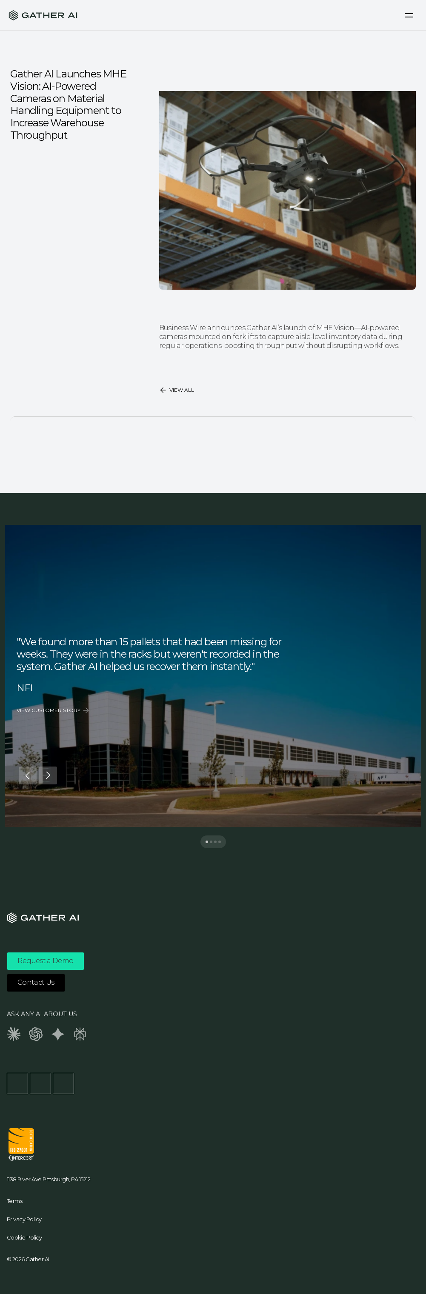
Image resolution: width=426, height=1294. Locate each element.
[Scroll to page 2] (211, 841)
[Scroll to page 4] (221, 841)
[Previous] (28, 775)
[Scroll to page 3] (215, 841)
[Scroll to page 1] (204, 841)
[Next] (48, 775)
